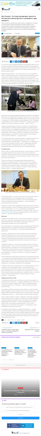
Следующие (11, 359)
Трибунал (20, 388)
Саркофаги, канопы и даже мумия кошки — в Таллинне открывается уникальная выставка (10, 331)
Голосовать (20, 418)
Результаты (20, 414)
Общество (37, 33)
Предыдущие (5, 359)
